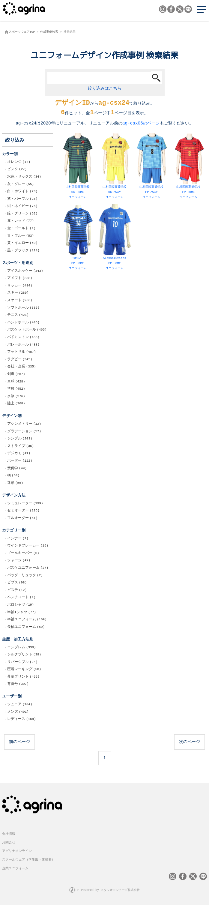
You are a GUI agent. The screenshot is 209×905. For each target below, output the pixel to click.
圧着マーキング (24, 669)
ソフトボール (23, 308)
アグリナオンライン (17, 851)
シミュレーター (25, 504)
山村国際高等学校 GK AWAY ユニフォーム (114, 167)
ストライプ (20, 446)
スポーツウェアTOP (22, 32)
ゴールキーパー (23, 553)
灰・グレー (20, 184)
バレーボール (23, 345)
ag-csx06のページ (141, 124)
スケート (19, 300)
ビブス (17, 583)
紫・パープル (22, 199)
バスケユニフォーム (27, 568)
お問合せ (8, 843)
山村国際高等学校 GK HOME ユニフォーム (77, 167)
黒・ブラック (23, 251)
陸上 (16, 404)
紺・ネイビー (22, 206)
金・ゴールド (21, 228)
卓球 (16, 382)
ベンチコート (21, 597)
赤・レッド (20, 221)
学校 (16, 389)
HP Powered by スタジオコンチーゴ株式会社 (108, 890)
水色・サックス (24, 177)
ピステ (17, 590)
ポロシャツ (20, 605)
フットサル (21, 352)
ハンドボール (23, 323)
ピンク (17, 169)
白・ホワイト (22, 192)
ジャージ (18, 561)
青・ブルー (20, 236)
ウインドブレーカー (27, 546)
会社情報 (8, 834)
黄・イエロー (22, 243)
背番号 (17, 684)
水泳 (16, 396)
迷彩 (15, 483)
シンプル (19, 439)
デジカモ (18, 453)
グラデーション (24, 432)
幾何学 (17, 468)
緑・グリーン (22, 214)
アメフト (19, 278)
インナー (17, 539)
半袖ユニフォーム (26, 620)
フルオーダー (22, 518)
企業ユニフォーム (15, 868)
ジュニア (19, 705)
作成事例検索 (49, 32)
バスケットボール (26, 330)
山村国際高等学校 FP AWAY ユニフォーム (151, 167)
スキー (17, 293)
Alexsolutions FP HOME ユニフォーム (114, 238)
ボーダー (19, 461)
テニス (17, 315)
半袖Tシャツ (21, 612)
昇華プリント (23, 677)
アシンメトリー (24, 424)
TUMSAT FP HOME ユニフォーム (77, 238)
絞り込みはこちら (104, 88)
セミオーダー (23, 511)
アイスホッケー (25, 271)
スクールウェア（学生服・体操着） (28, 860)
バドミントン (23, 337)
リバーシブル (22, 662)
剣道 (16, 374)
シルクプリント (24, 655)
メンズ (17, 712)
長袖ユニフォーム (26, 627)
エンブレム (21, 648)
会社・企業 (21, 367)
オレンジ (18, 162)
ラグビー (19, 360)
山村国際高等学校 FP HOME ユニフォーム (188, 167)
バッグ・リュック (25, 576)
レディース (21, 719)
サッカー (19, 286)
